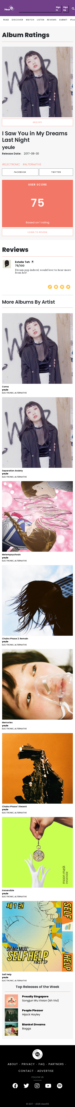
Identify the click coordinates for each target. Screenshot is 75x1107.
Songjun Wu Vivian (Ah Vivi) (40, 1000)
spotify (37, 122)
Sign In (58, 8)
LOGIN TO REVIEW (37, 232)
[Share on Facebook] (62, 287)
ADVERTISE (45, 1071)
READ (6, 19)
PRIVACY (28, 1064)
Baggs (26, 1028)
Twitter (56, 172)
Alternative (21, 392)
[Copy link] (50, 287)
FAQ (42, 1064)
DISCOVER (17, 19)
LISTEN (40, 19)
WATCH (30, 19)
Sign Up (65, 8)
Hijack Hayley (31, 1014)
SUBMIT (63, 19)
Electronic (8, 392)
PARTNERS (56, 1064)
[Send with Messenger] (56, 287)
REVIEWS (52, 19)
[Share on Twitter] (68, 287)
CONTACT (26, 1071)
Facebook (20, 172)
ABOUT (13, 1064)
